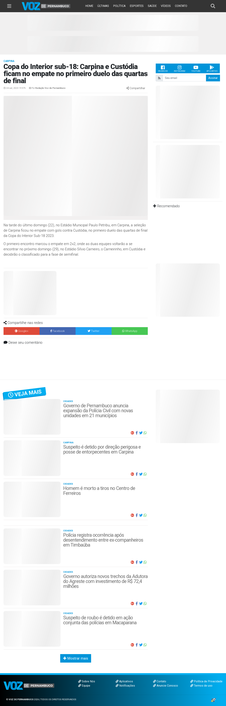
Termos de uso (201, 685)
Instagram (179, 68)
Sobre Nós (86, 681)
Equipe (84, 685)
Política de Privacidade (206, 681)
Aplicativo (212, 68)
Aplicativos (124, 681)
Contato (159, 681)
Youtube (195, 68)
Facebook (163, 68)
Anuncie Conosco (165, 685)
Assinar (213, 78)
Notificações (125, 685)
